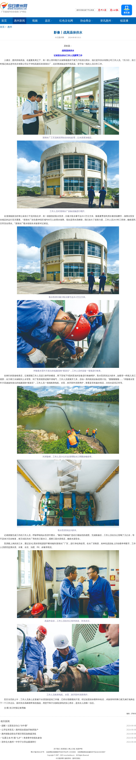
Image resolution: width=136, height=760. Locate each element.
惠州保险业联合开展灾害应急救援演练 (18, 734)
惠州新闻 (19, 20)
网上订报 (72, 749)
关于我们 (57, 749)
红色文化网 (66, 20)
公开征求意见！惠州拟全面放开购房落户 (19, 730)
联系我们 (64, 749)
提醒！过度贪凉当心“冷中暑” (14, 726)
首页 (4, 20)
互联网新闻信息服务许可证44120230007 (91, 752)
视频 (35, 20)
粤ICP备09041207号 (37, 752)
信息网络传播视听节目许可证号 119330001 (61, 752)
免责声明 (79, 749)
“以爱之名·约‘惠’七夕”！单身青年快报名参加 (21, 738)
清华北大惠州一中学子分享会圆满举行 (18, 742)
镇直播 (124, 20)
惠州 (9, 27)
